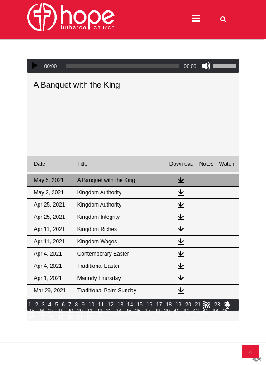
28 (60, 311)
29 (70, 311)
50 (70, 317)
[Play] (34, 65)
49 (60, 317)
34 (118, 311)
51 (79, 317)
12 (111, 304)
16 (149, 304)
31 (89, 311)
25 (31, 311)
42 (196, 311)
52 (89, 317)
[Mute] (206, 65)
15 (140, 304)
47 (41, 317)
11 (101, 304)
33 (109, 311)
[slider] (122, 66)
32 (99, 311)
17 (159, 304)
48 (50, 317)
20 (188, 304)
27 (50, 311)
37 (147, 311)
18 (169, 304)
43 (205, 311)
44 (215, 311)
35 (128, 311)
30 (79, 311)
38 (157, 311)
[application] (133, 66)
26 (41, 311)
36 (138, 311)
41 (186, 311)
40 (176, 311)
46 (31, 317)
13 (120, 304)
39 (167, 311)
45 (225, 311)
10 (91, 304)
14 (130, 304)
